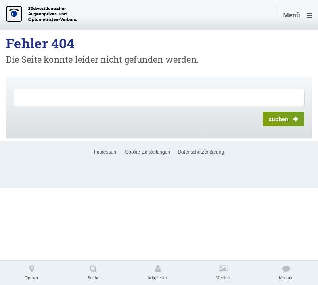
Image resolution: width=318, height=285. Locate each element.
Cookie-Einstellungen (147, 152)
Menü (297, 15)
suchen (283, 119)
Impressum (105, 152)
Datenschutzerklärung (201, 152)
